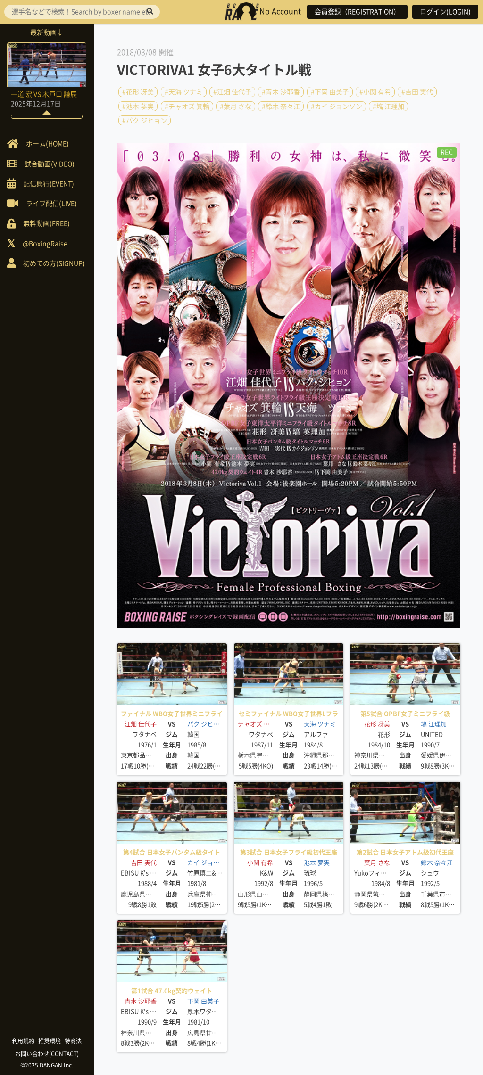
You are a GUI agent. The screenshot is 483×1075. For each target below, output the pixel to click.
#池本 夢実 (138, 106)
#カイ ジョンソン (336, 106)
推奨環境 (50, 1041)
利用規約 (23, 1041)
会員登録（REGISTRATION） (357, 11)
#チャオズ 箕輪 (187, 106)
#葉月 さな (235, 106)
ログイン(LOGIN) (445, 11)
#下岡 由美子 (330, 92)
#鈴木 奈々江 (281, 106)
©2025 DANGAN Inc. (47, 1065)
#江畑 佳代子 (232, 92)
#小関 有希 (375, 92)
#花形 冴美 (138, 92)
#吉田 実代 (417, 92)
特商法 (73, 1041)
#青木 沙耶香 (281, 92)
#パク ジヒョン (144, 120)
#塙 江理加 (388, 106)
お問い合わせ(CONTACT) (47, 1054)
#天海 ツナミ (184, 92)
